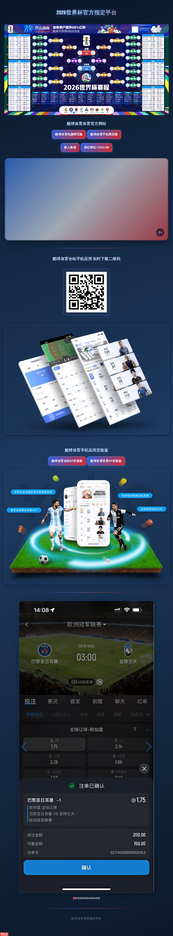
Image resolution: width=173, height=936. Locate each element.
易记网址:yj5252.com (96, 147)
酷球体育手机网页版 (104, 134)
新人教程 (70, 147)
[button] (24, 747)
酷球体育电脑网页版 (69, 134)
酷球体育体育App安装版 (105, 461)
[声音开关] (160, 232)
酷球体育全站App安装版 (67, 461)
